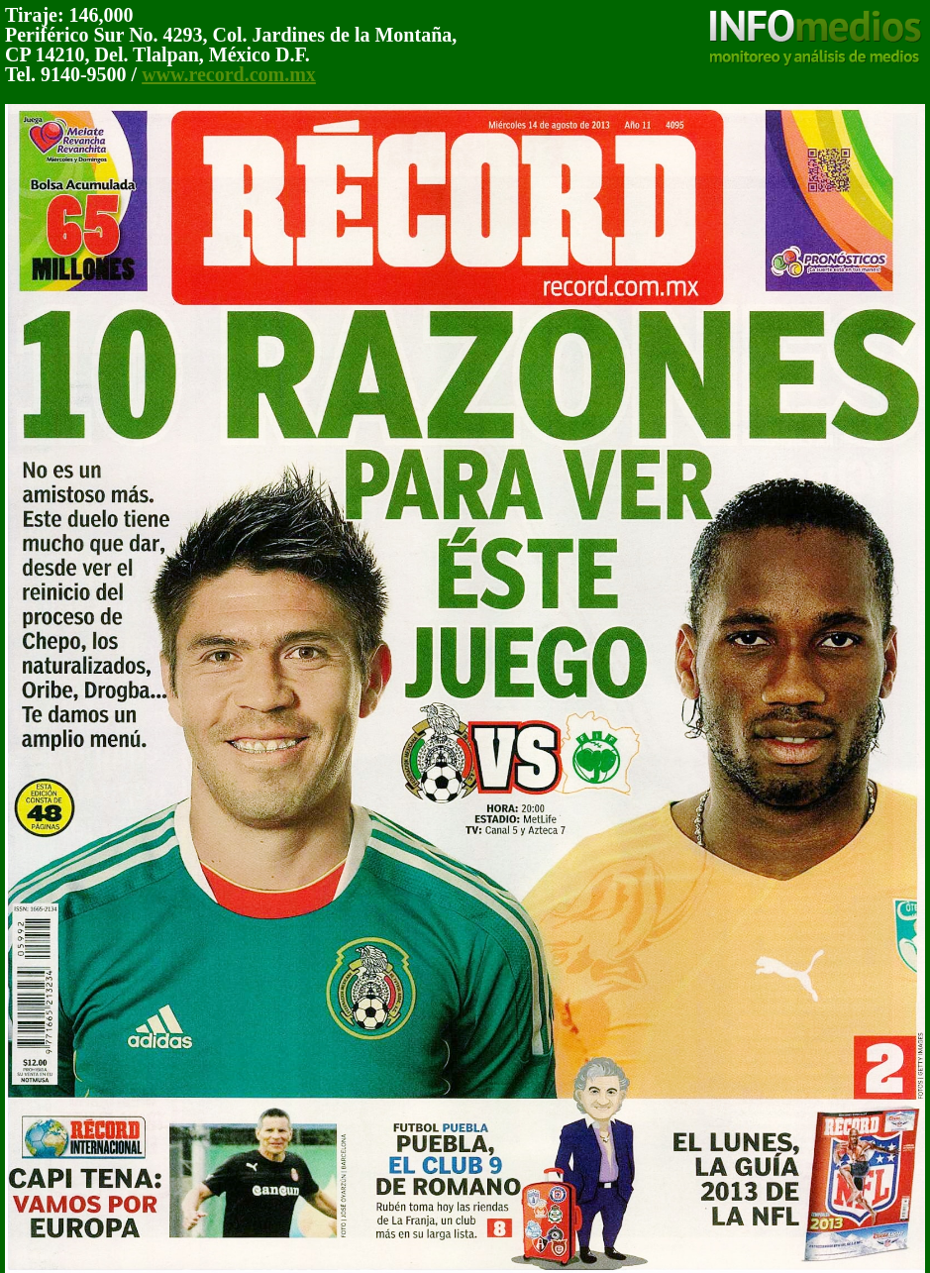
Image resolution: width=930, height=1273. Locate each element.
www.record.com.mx (229, 74)
